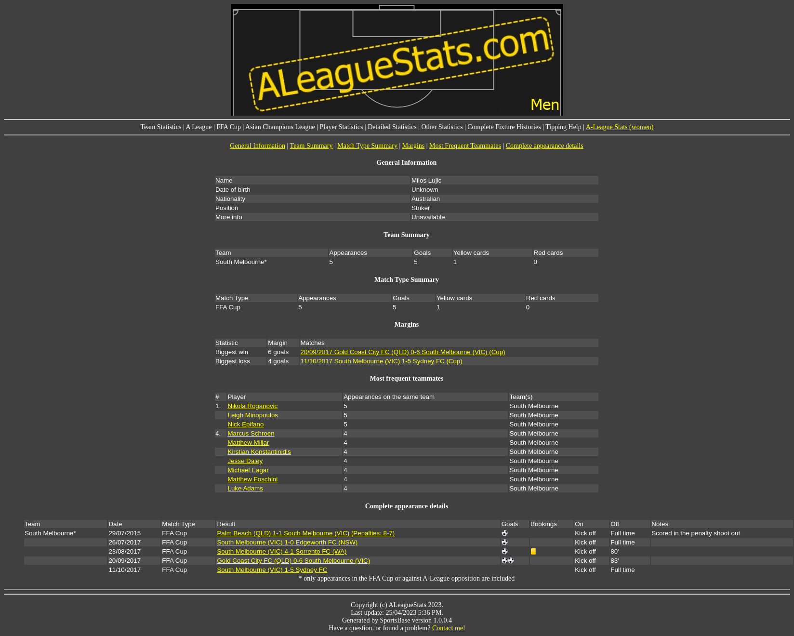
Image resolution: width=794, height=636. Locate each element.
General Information (257, 145)
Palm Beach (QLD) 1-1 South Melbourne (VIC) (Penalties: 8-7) (306, 533)
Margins (413, 145)
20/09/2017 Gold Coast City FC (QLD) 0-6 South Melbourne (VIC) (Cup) (402, 352)
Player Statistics (341, 127)
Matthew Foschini (253, 479)
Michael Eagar (248, 470)
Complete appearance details (544, 145)
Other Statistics (442, 127)
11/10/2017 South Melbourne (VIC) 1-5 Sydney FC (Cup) (381, 361)
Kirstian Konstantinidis (259, 451)
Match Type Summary (367, 145)
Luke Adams (245, 488)
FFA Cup (228, 127)
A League (198, 127)
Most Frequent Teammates (465, 145)
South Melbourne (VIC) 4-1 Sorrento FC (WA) (281, 551)
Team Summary (311, 145)
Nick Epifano (246, 424)
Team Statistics (160, 127)
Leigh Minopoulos (253, 415)
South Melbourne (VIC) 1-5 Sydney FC (272, 569)
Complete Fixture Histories (504, 127)
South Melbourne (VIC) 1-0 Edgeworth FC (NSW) (287, 542)
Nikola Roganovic (253, 406)
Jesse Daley (245, 460)
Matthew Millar (248, 442)
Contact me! (448, 628)
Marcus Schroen (251, 433)
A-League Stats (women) (620, 127)
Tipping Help (563, 127)
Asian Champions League (280, 127)
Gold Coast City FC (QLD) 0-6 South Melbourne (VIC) (293, 560)
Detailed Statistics (392, 127)
